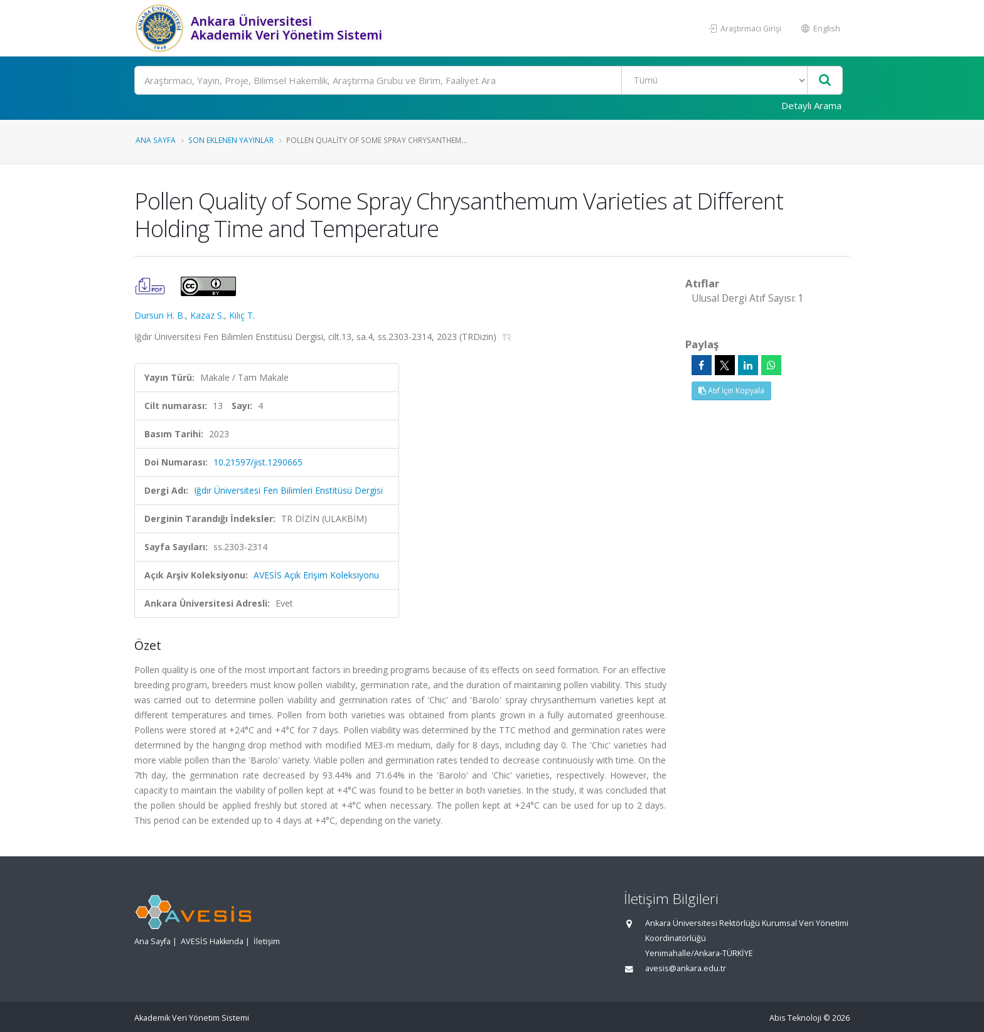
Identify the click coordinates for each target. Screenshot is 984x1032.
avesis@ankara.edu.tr (685, 968)
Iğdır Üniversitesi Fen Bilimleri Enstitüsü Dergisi (288, 490)
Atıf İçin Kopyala (731, 390)
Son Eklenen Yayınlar (231, 140)
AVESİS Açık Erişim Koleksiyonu (316, 575)
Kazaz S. (207, 315)
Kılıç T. (242, 315)
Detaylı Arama (811, 105)
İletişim (267, 941)
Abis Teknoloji (795, 1018)
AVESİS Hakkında (212, 941)
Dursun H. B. (159, 315)
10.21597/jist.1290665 (257, 462)
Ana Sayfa (156, 140)
